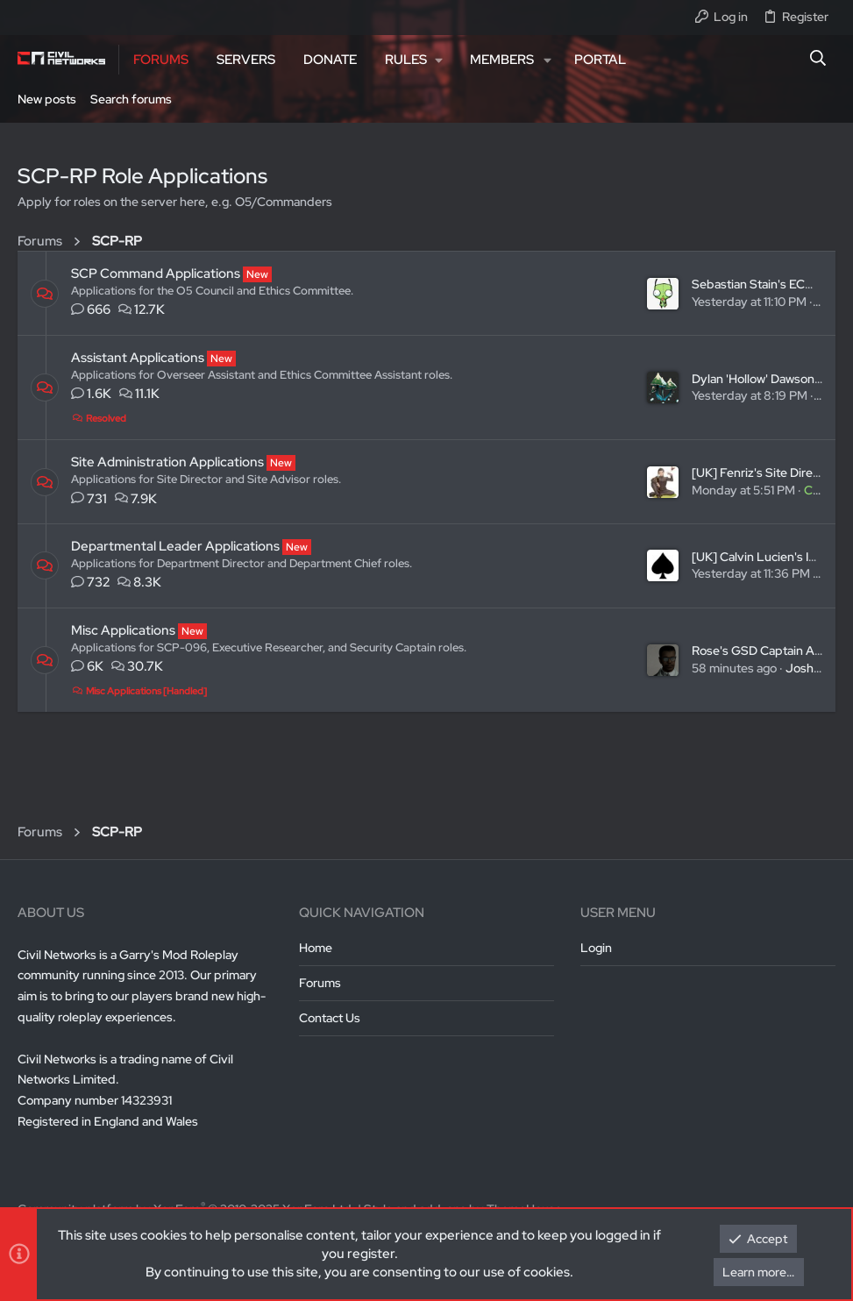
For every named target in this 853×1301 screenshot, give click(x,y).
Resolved (98, 418)
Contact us (329, 1018)
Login (596, 948)
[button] (413, 59)
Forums (320, 983)
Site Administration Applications (167, 462)
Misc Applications (123, 630)
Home (315, 948)
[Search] (818, 59)
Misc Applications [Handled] (139, 691)
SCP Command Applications (155, 273)
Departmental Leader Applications (175, 546)
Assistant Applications (137, 357)
